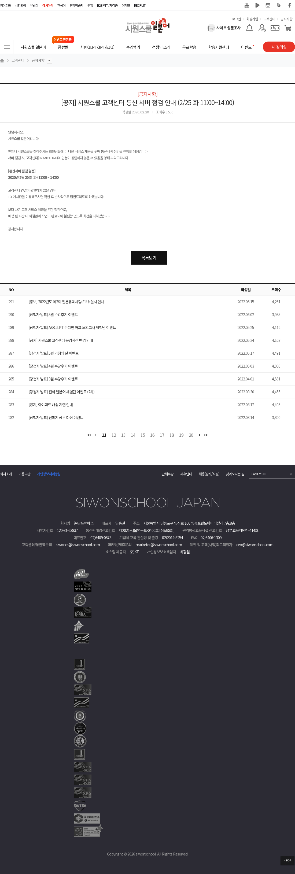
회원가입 (252, 18)
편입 (90, 5)
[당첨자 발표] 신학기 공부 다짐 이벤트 (56, 417)
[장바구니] (287, 28)
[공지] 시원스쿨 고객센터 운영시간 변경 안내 (61, 340)
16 (152, 435)
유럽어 (34, 5)
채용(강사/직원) (209, 473)
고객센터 (269, 18)
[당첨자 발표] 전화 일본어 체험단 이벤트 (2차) (61, 391)
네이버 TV (257, 5)
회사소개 (6, 473)
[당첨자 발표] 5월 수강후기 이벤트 (53, 314)
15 (143, 435)
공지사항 (286, 18)
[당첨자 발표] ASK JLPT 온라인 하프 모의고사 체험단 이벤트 (72, 327)
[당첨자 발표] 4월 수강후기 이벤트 (53, 366)
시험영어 (20, 5)
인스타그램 (268, 5)
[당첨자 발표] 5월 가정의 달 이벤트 (54, 353)
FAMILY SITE (259, 473)
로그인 (236, 18)
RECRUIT (139, 5)
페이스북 (289, 5)
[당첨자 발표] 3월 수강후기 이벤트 (53, 379)
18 (171, 435)
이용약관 (24, 473)
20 (191, 435)
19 (181, 435)
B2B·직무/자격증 (107, 5)
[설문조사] (224, 28)
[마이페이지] (262, 28)
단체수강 (168, 473)
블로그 (279, 5)
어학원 (126, 5)
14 (133, 435)
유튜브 (246, 5)
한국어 (61, 5)
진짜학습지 (76, 5)
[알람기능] (249, 28)
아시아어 (47, 5)
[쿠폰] (275, 28)
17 (162, 435)
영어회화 (5, 5)
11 (104, 435)
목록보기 (148, 257)
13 (123, 435)
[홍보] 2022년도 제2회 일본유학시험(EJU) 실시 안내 (66, 301)
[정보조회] (166, 530)
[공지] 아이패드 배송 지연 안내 (51, 404)
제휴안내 (186, 473)
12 (114, 435)
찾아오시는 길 (235, 473)
